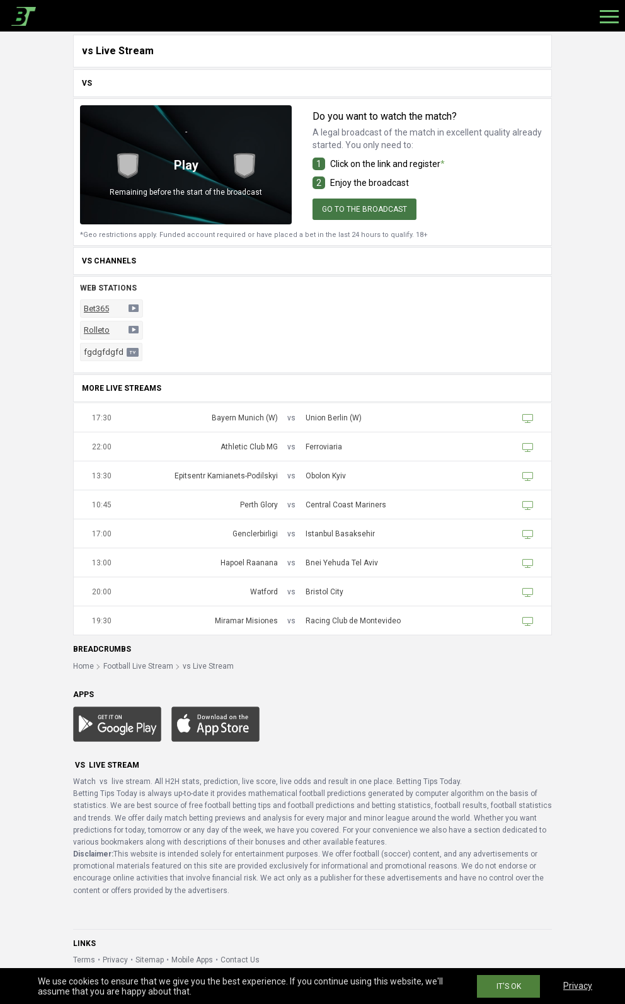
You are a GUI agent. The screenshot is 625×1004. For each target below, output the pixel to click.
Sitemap (149, 959)
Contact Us (240, 959)
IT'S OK (508, 986)
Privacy (115, 959)
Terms (84, 959)
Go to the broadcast (364, 209)
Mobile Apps (192, 959)
